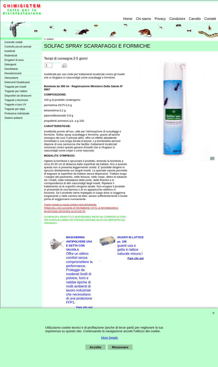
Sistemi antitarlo (13, 117)
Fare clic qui (84, 307)
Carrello (195, 19)
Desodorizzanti (12, 73)
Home (127, 19)
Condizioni (177, 19)
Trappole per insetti (15, 86)
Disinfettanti (11, 68)
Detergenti (10, 64)
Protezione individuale (16, 113)
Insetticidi (9, 51)
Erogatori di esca (14, 60)
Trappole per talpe (14, 109)
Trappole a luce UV (15, 104)
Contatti (210, 19)
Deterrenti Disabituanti (17, 82)
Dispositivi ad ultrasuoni (17, 95)
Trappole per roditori (15, 91)
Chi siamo (143, 19)
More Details (109, 337)
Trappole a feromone (16, 100)
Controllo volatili (13, 42)
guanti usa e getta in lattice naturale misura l (129, 249)
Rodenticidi (10, 55)
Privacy (160, 19)
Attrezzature (11, 77)
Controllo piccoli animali (17, 46)
